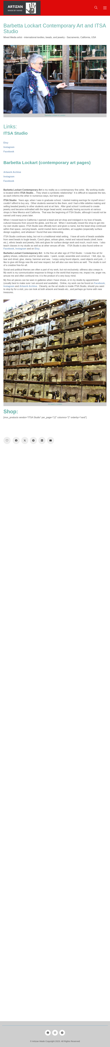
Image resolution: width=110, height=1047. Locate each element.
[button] (105, 8)
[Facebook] (16, 440)
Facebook (8, 151)
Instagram (20, 248)
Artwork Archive (28, 286)
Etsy (37, 248)
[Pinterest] (33, 440)
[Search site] (96, 8)
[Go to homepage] (22, 8)
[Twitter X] (24, 440)
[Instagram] (55, 1033)
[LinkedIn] (42, 440)
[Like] (7, 440)
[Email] (50, 440)
